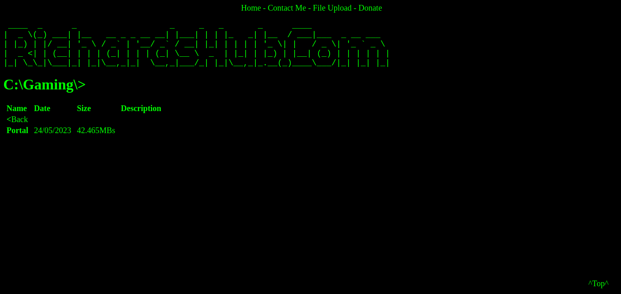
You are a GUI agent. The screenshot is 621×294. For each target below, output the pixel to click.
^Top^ (598, 283)
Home (251, 7)
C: (11, 93)
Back (17, 127)
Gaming (48, 93)
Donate (370, 7)
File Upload (332, 7)
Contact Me (287, 7)
